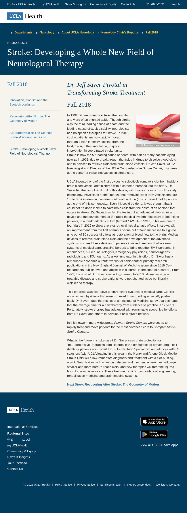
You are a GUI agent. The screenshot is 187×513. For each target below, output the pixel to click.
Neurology (47, 32)
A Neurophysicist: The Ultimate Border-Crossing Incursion (31, 135)
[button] (21, 4)
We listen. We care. (168, 484)
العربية (26, 439)
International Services (22, 427)
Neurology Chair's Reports (119, 32)
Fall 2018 (152, 32)
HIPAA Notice (63, 484)
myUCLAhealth (50, 4)
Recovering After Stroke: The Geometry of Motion (29, 118)
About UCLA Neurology (78, 32)
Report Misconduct (138, 484)
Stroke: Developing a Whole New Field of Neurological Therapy (32, 151)
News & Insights (75, 4)
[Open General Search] (174, 4)
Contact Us (128, 4)
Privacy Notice (86, 484)
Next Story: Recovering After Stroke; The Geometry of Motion (113, 384)
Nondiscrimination (111, 484)
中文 (10, 439)
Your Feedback (17, 463)
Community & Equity (103, 4)
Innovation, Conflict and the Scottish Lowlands (28, 102)
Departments (24, 32)
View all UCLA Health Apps (159, 445)
